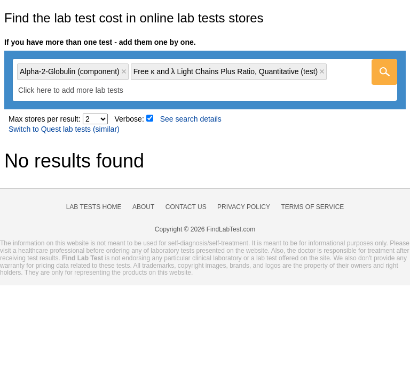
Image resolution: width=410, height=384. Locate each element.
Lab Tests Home (94, 207)
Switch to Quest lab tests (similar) (64, 129)
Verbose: (129, 119)
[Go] (384, 72)
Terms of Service (312, 207)
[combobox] (205, 80)
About (143, 207)
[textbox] (78, 90)
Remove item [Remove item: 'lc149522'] (124, 71)
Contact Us (186, 207)
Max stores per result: (45, 119)
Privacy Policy (243, 207)
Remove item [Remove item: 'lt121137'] (322, 71)
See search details (191, 119)
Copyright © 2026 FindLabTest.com (205, 229)
